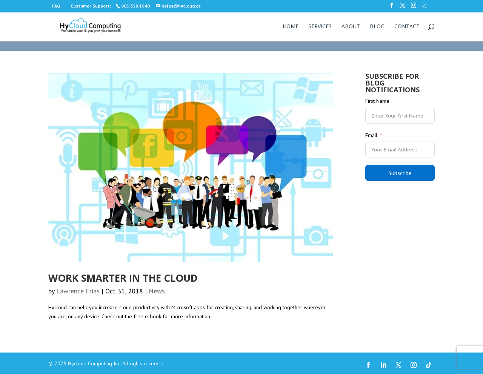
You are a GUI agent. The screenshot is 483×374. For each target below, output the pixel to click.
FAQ (56, 6)
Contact (407, 27)
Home (290, 27)
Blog (377, 27)
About (350, 27)
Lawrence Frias (78, 291)
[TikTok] (425, 7)
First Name (377, 101)
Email (371, 135)
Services (320, 27)
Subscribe (400, 173)
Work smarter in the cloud (123, 278)
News (157, 291)
